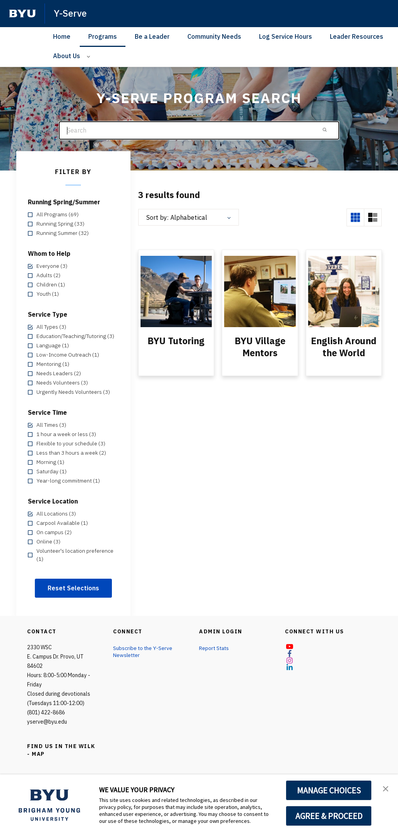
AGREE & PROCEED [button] (328, 815)
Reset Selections (73, 588)
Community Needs (214, 36)
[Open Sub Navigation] (90, 56)
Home (61, 36)
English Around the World (344, 347)
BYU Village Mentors (260, 347)
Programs (102, 36)
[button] (385, 788)
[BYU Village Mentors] (259, 291)
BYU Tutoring (176, 341)
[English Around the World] (343, 291)
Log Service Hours (285, 36)
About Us (66, 56)
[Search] (199, 130)
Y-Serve (70, 13)
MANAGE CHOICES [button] (329, 790)
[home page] (22, 13)
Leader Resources (356, 36)
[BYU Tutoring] (176, 291)
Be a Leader (152, 36)
